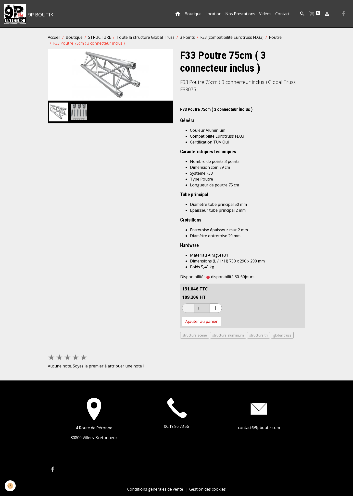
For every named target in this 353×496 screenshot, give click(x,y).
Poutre (275, 37)
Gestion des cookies (207, 489)
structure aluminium (228, 335)
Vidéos (265, 13)
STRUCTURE (99, 37)
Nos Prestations (240, 13)
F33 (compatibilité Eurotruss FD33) (232, 37)
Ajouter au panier (201, 321)
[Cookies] (10, 485)
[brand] (28, 14)
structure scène (194, 335)
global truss (282, 335)
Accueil (54, 37)
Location (213, 13)
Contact (282, 13)
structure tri (258, 335)
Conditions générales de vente (155, 489)
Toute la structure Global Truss (145, 37)
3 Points (187, 37)
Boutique (193, 13)
